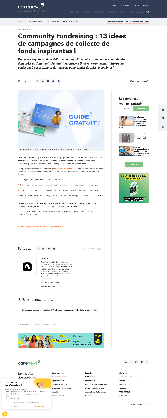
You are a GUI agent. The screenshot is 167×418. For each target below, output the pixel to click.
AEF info (122, 384)
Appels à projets (127, 12)
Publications (98, 12)
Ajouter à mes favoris (139, 81)
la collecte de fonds (63, 169)
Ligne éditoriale (58, 381)
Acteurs (126, 108)
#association (49, 324)
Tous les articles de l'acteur (137, 22)
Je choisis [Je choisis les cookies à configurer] (14, 406)
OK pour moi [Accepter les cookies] (39, 406)
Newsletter (114, 5)
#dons (36, 324)
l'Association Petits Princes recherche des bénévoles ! (140, 136)
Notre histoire (57, 373)
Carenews (141, 108)
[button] (5, 414)
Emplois (140, 12)
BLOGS (78, 12)
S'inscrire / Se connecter (141, 5)
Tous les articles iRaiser (50, 282)
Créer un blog (125, 5)
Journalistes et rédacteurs (95, 392)
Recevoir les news (115, 22)
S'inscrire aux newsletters (95, 388)
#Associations (24, 29)
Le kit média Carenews (128, 377)
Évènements (112, 12)
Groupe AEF (123, 381)
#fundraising (24, 324)
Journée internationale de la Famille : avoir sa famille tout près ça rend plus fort (141, 151)
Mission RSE (123, 373)
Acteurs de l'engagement (61, 388)
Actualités (55, 392)
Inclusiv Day (123, 396)
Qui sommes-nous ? (59, 377)
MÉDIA (71, 12)
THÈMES (87, 12)
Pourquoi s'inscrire (59, 384)
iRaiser (23, 22)
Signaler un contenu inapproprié (94, 249)
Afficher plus (134, 165)
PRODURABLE (124, 392)
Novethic (122, 388)
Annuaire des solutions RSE (96, 384)
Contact (88, 396)
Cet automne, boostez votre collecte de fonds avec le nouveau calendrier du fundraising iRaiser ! (60, 310)
